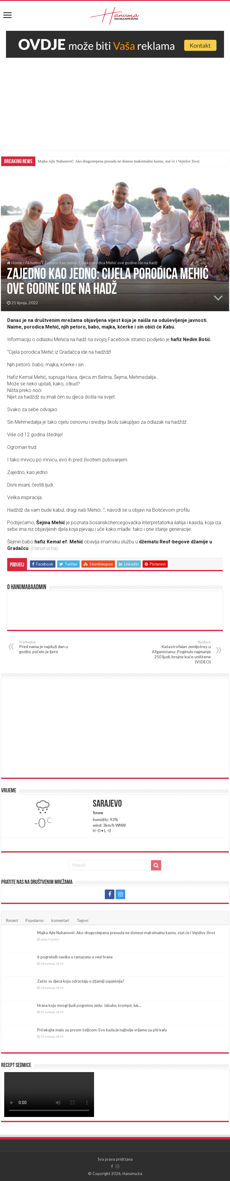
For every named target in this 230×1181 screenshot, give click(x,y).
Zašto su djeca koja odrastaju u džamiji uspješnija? (80, 981)
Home (14, 262)
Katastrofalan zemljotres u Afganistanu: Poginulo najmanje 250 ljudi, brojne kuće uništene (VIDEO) (180, 652)
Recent (12, 920)
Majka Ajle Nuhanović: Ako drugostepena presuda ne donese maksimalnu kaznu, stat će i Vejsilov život (118, 161)
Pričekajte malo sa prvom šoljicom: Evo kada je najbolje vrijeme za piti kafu (102, 1030)
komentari (60, 920)
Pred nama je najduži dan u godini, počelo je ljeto (50, 647)
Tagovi (82, 920)
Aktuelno (33, 262)
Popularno (34, 920)
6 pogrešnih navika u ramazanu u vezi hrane (75, 956)
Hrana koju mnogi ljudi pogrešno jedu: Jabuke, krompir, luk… (89, 1005)
